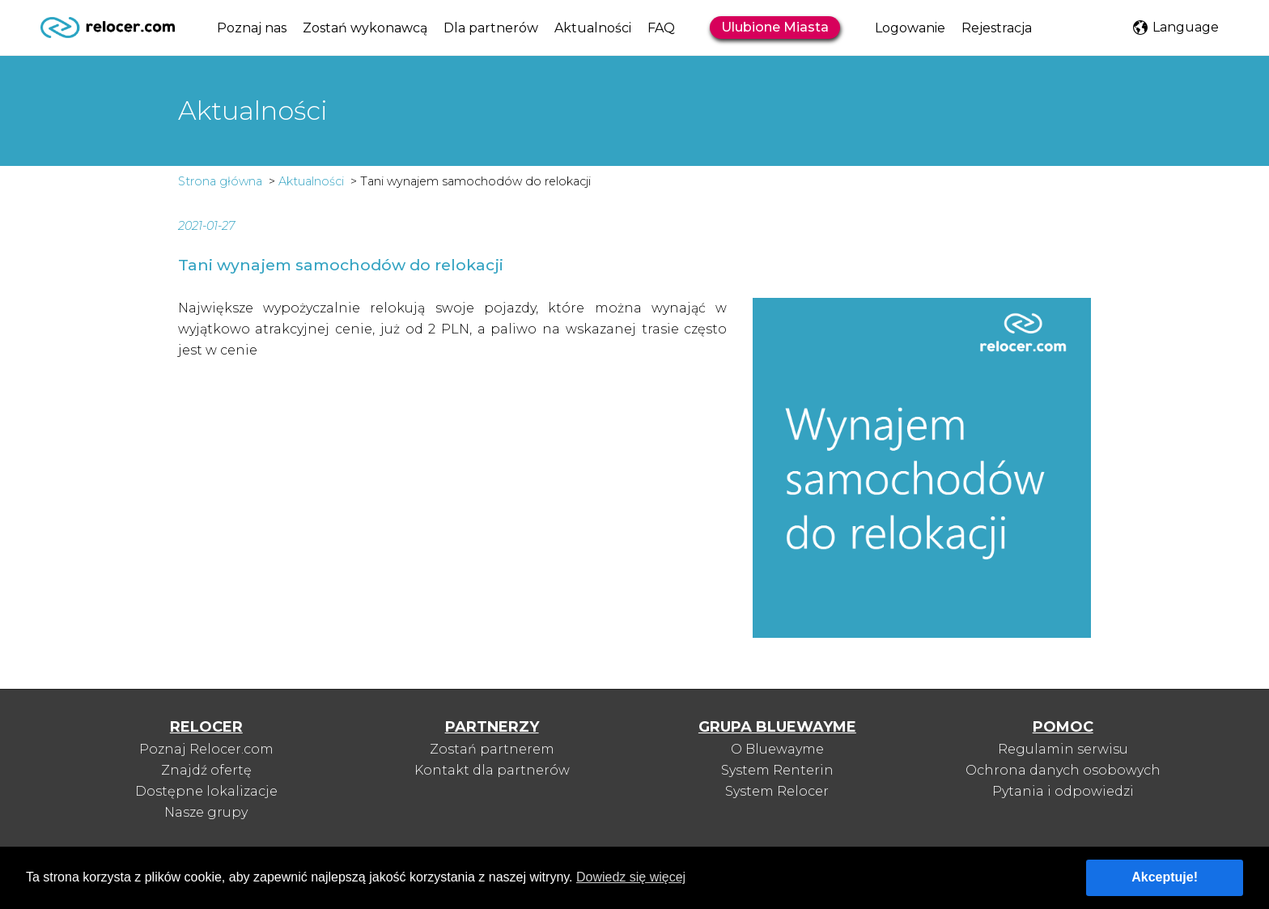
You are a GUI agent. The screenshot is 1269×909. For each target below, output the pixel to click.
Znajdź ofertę (206, 770)
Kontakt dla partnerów (492, 770)
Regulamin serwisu (1063, 749)
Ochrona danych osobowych (1063, 770)
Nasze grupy (206, 812)
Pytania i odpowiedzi (1063, 791)
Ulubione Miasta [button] (775, 27)
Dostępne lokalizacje (206, 791)
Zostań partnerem (492, 749)
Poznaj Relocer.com (206, 749)
